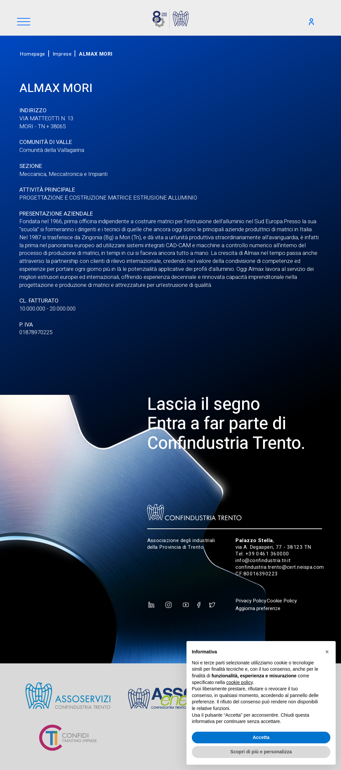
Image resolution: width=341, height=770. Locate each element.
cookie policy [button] (239, 682)
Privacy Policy (250, 600)
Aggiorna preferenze (257, 608)
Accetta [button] (261, 737)
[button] (327, 651)
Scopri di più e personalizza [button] (261, 751)
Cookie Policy (282, 600)
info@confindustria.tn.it (262, 560)
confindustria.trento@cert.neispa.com (279, 567)
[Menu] (23, 22)
